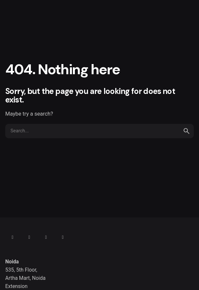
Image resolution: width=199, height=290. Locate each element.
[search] (186, 131)
